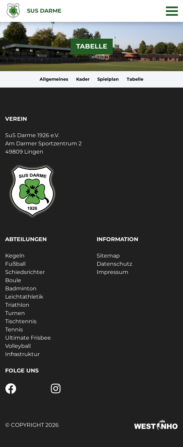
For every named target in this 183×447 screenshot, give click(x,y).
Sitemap (108, 255)
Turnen (15, 313)
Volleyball (18, 346)
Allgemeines (54, 79)
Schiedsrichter (25, 272)
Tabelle (135, 79)
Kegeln (15, 255)
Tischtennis (21, 321)
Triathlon (17, 305)
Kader (83, 79)
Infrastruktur (22, 354)
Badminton (21, 288)
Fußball (15, 264)
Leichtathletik (24, 296)
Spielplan (108, 79)
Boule (13, 280)
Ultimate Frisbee (28, 337)
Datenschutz (114, 264)
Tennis (14, 329)
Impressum (112, 272)
